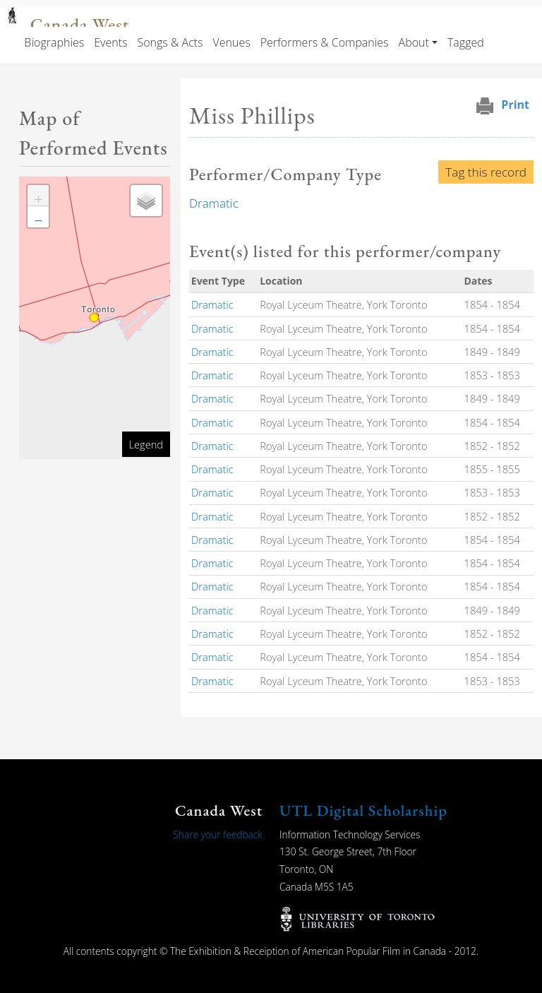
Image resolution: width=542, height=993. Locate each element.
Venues (232, 42)
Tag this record (485, 172)
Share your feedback (218, 834)
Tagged (465, 42)
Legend (146, 444)
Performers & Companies (324, 42)
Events (110, 42)
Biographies (54, 42)
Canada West (79, 25)
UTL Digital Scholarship (363, 810)
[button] (38, 195)
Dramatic (214, 203)
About (414, 42)
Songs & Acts (170, 42)
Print (515, 104)
